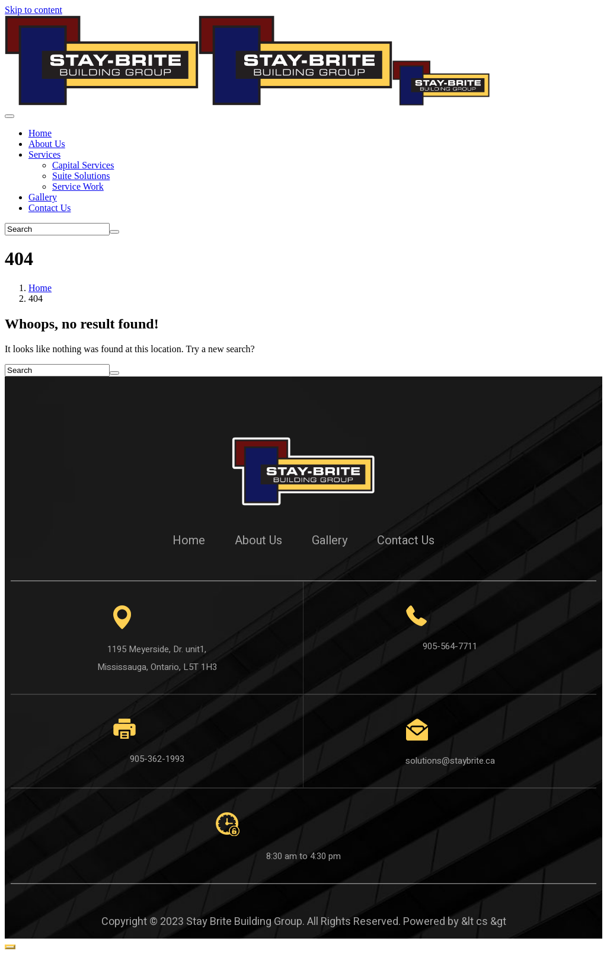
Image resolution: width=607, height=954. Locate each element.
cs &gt (491, 922)
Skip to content (33, 10)
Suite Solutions (81, 176)
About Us (46, 144)
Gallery (42, 197)
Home (40, 133)
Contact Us (49, 208)
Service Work (78, 186)
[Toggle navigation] (9, 116)
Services (44, 154)
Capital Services (83, 165)
